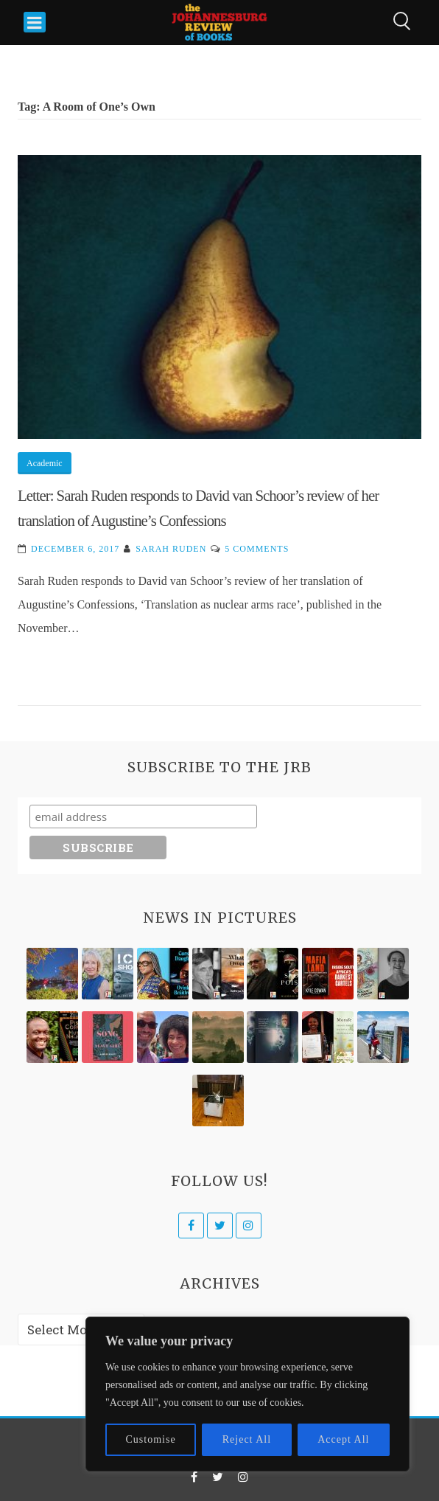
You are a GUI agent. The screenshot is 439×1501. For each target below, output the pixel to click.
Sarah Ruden (171, 549)
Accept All (343, 1439)
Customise (151, 1439)
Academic (45, 463)
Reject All (246, 1439)
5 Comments (257, 549)
